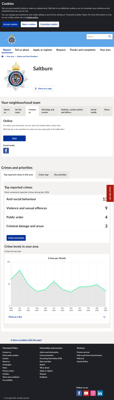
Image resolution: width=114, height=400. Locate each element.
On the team (18, 111)
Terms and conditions (11, 377)
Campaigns (7, 365)
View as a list (57, 317)
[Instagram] (93, 393)
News (107, 110)
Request (43, 374)
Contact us (32, 111)
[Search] (110, 36)
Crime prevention (16, 238)
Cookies (6, 374)
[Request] (61, 50)
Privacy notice (8, 371)
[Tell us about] (22, 50)
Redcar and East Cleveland (27, 56)
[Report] (7, 50)
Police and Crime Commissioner (89, 355)
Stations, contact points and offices (72, 111)
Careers (5, 358)
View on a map (43, 89)
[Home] (2, 57)
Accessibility (8, 380)
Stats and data (45, 362)
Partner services (83, 352)
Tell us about (44, 368)
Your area (10, 56)
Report (42, 365)
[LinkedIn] (100, 393)
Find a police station (11, 355)
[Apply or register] (42, 50)
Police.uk (80, 358)
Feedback (43, 377)
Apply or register (46, 371)
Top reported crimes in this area (18, 175)
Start (14, 138)
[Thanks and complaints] (83, 50)
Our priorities (60, 175)
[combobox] (99, 36)
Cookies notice (32, 17)
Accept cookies (10, 24)
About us (7, 111)
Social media (93, 111)
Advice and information (49, 352)
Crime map (43, 175)
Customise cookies (49, 24)
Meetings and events (48, 111)
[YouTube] (86, 393)
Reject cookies (29, 24)
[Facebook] (6, 150)
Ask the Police (82, 362)
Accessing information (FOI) (51, 358)
